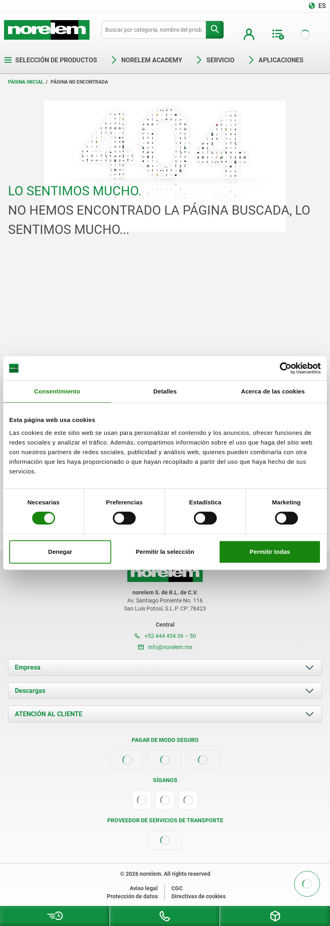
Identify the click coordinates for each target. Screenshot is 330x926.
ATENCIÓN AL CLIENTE (48, 714)
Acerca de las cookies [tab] (273, 391)
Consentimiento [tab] (57, 391)
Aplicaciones (275, 60)
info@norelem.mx (165, 647)
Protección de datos (132, 896)
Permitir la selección (165, 551)
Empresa (28, 667)
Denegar (60, 551)
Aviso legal (144, 888)
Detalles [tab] (165, 391)
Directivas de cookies (198, 896)
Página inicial (26, 82)
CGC (177, 888)
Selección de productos (50, 60)
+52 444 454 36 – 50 (165, 636)
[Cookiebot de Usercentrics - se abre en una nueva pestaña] (286, 368)
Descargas (30, 690)
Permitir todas (270, 551)
